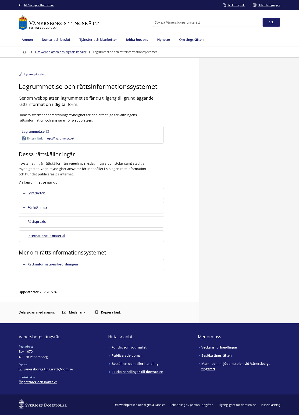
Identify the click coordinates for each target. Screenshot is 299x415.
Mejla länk (73, 312)
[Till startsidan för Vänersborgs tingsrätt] (59, 22)
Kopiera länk (107, 312)
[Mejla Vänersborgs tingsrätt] (46, 369)
